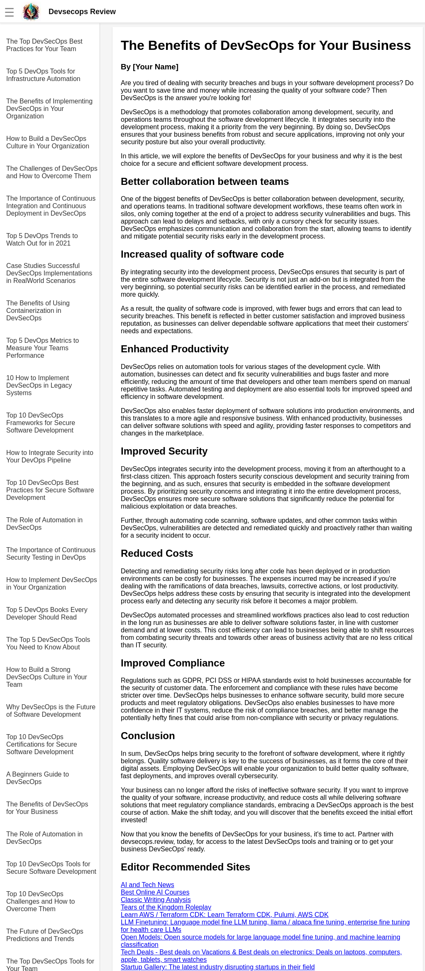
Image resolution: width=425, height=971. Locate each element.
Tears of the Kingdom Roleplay (166, 907)
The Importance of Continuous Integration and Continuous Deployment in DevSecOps (50, 206)
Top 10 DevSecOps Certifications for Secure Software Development (41, 744)
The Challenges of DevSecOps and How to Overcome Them (52, 172)
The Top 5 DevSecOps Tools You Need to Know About (48, 643)
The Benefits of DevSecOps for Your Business (47, 808)
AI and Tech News (147, 884)
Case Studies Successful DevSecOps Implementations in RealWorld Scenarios (49, 273)
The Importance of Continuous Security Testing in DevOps (50, 553)
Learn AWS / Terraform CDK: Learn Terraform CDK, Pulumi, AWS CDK (225, 914)
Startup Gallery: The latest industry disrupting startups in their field (218, 967)
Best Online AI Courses (155, 892)
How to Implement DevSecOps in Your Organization (51, 583)
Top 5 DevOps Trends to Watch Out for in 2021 (42, 239)
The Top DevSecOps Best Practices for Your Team (44, 45)
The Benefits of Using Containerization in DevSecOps (38, 311)
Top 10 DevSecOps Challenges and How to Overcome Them (40, 901)
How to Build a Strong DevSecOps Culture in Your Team (46, 677)
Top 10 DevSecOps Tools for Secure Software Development (51, 867)
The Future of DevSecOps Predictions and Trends (44, 935)
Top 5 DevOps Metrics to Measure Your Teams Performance (42, 348)
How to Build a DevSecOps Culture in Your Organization (47, 142)
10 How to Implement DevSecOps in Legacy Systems (39, 385)
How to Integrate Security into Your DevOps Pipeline (49, 456)
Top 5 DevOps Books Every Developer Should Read (47, 613)
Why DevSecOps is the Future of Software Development (50, 710)
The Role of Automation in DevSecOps (44, 523)
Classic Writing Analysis (156, 899)
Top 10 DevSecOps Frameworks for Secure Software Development (40, 423)
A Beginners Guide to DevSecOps (37, 778)
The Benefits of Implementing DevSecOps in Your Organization (49, 109)
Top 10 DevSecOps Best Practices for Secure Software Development (50, 490)
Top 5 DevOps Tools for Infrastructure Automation (43, 75)
